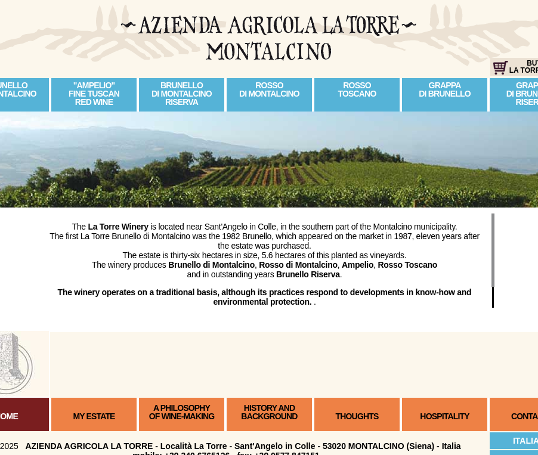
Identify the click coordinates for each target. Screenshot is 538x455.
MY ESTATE (94, 416)
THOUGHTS (357, 416)
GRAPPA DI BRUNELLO (444, 89)
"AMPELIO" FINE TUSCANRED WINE (94, 94)
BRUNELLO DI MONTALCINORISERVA (181, 94)
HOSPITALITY (444, 416)
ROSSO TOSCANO (357, 89)
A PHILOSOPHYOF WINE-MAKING (182, 412)
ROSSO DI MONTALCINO (269, 89)
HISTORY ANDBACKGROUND (269, 412)
